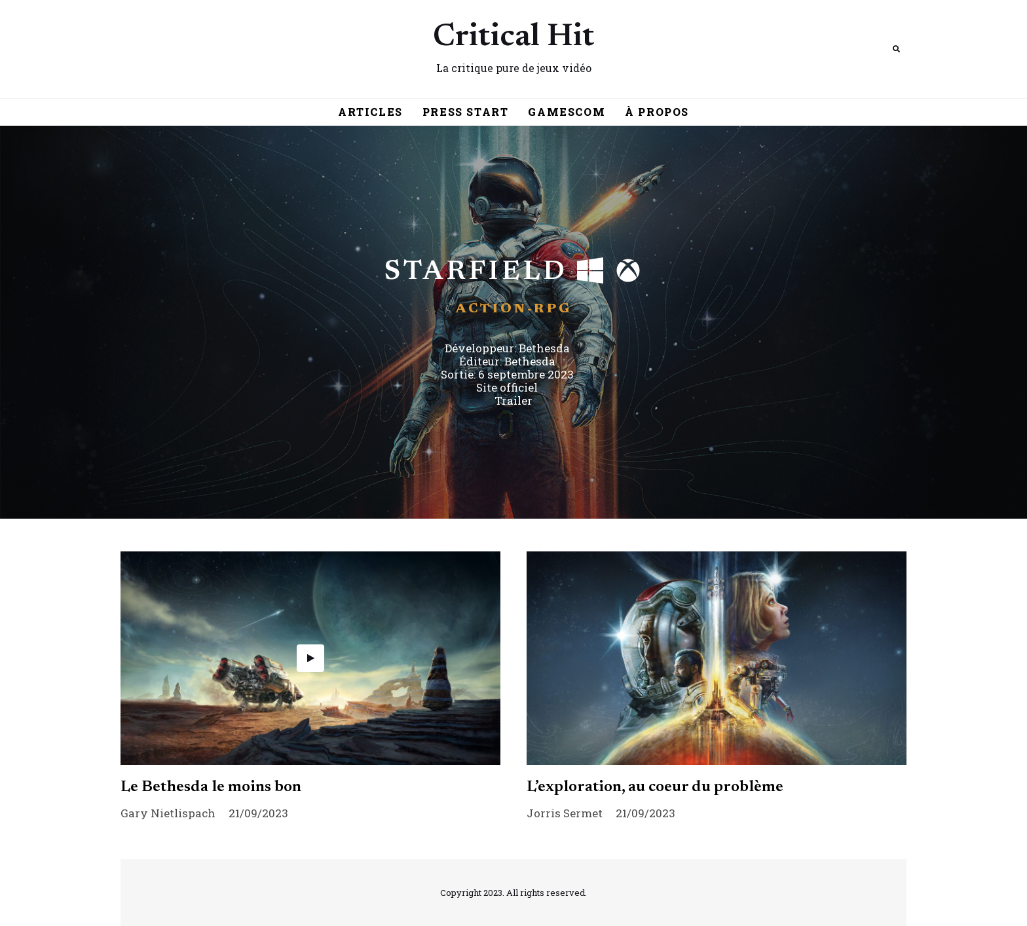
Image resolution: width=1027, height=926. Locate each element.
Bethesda (544, 348)
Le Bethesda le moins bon (211, 787)
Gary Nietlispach (168, 813)
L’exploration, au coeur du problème (655, 787)
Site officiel (507, 387)
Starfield (475, 272)
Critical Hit (514, 38)
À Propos (657, 112)
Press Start (465, 112)
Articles (370, 112)
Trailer (513, 400)
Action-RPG (514, 309)
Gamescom (566, 112)
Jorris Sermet (565, 813)
